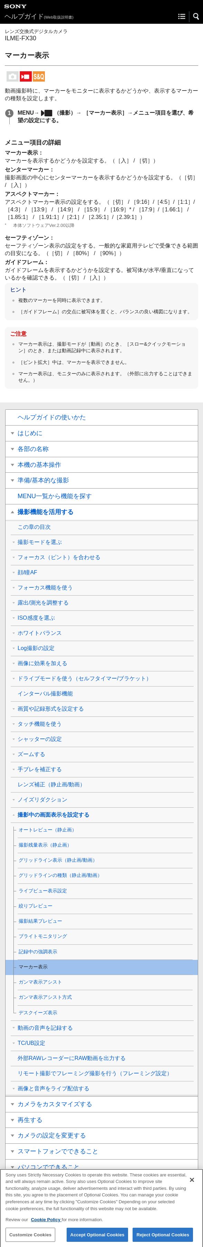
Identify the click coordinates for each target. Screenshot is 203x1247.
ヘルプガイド (39, 16)
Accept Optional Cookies (97, 1239)
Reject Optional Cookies (162, 1239)
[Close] (192, 1184)
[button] (196, 16)
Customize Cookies (30, 1239)
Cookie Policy (46, 1224)
